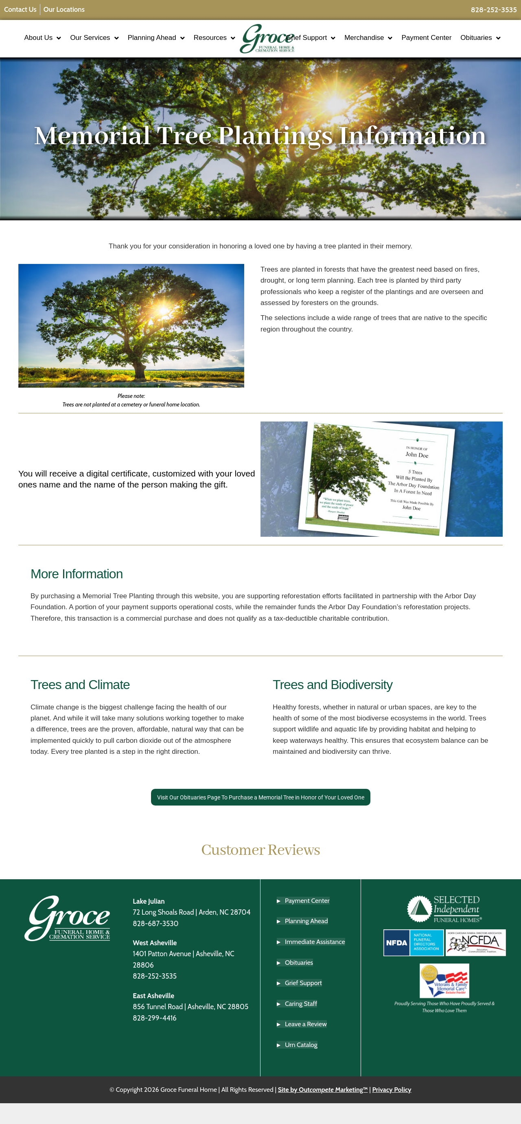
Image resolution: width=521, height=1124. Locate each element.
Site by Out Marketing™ (323, 1110)
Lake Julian (148, 922)
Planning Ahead (182, 39)
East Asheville (153, 1016)
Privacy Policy (391, 1110)
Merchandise (392, 39)
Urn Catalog (301, 1065)
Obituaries (330, 55)
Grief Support (334, 39)
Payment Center (450, 39)
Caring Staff (301, 1024)
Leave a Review (306, 1045)
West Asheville (155, 963)
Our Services (121, 39)
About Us (69, 39)
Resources (190, 55)
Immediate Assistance (315, 962)
